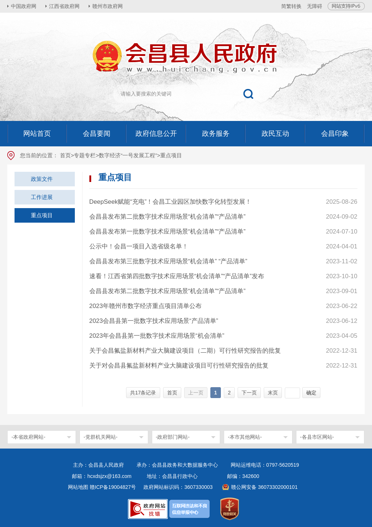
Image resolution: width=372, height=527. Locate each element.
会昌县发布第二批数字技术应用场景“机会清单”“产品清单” (167, 216)
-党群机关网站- (100, 437)
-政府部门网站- (173, 437)
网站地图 (78, 487)
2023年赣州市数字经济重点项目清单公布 (145, 306)
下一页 (249, 393)
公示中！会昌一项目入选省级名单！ (138, 246)
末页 (273, 393)
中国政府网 (23, 6)
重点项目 (42, 215)
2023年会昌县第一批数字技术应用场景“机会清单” (157, 335)
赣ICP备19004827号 (113, 487)
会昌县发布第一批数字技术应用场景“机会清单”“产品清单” (167, 231)
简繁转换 (291, 6)
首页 (65, 155)
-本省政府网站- (28, 437)
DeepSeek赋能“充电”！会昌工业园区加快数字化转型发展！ (170, 201)
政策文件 (42, 179)
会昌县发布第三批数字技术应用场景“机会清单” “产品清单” (168, 261)
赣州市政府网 (107, 6)
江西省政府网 (64, 6)
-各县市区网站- (317, 437)
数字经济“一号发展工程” (128, 155)
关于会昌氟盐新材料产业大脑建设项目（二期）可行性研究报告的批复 (185, 350)
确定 (311, 393)
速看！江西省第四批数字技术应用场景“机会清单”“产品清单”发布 (176, 276)
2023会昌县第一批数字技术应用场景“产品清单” (153, 320)
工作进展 (42, 197)
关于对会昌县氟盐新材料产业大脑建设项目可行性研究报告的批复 (178, 365)
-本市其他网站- (245, 437)
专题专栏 (85, 155)
